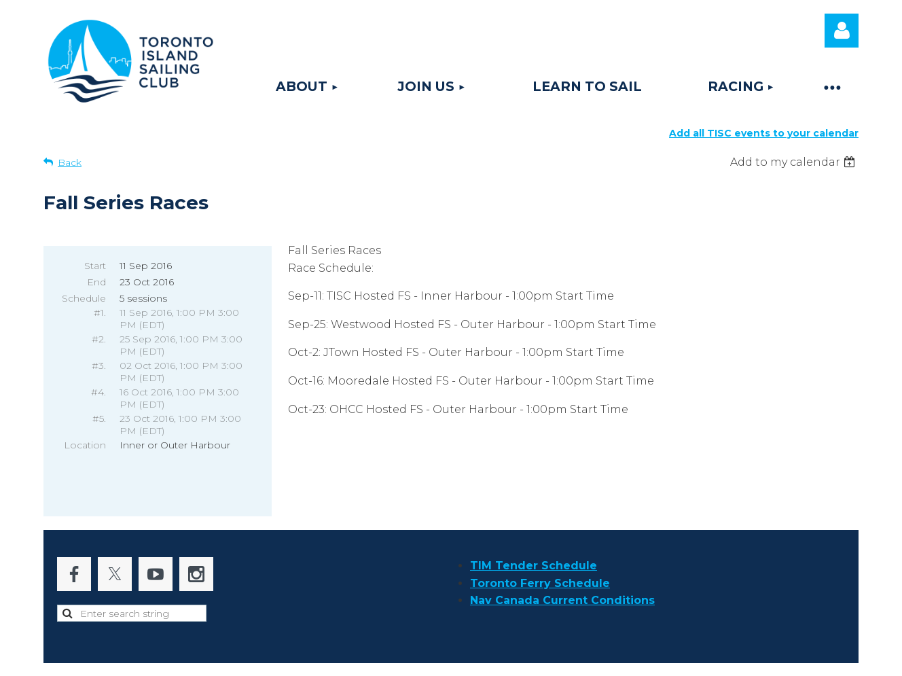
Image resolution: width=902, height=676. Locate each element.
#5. (99, 418)
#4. (98, 392)
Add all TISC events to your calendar (764, 133)
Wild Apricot (691, 658)
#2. (99, 339)
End (96, 282)
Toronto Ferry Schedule (540, 555)
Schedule (84, 298)
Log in (842, 31)
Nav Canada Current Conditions (562, 572)
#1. (100, 312)
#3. (99, 365)
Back (70, 162)
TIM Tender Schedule (533, 537)
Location (85, 445)
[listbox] (794, 162)
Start (95, 266)
